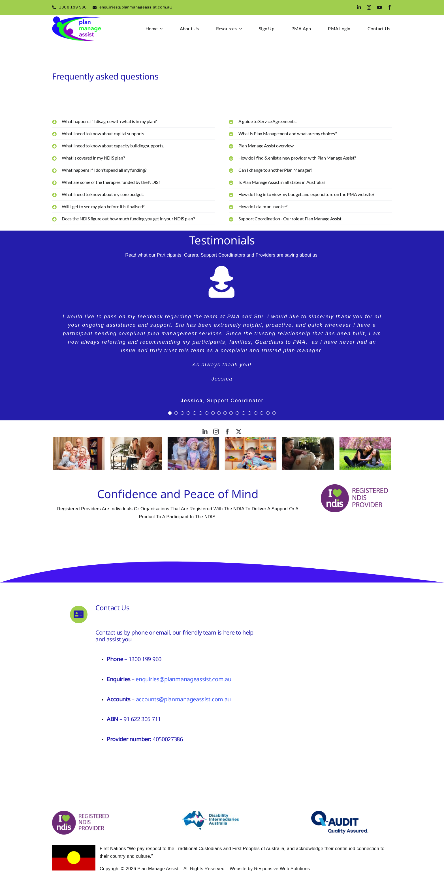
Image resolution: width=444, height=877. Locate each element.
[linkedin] (359, 7)
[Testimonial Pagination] (170, 413)
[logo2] (77, 18)
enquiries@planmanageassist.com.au (183, 679)
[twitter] (239, 432)
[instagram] (369, 7)
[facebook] (389, 7)
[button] (133, 121)
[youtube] (379, 7)
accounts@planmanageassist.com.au (183, 699)
